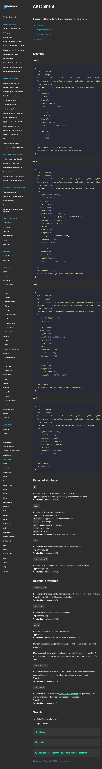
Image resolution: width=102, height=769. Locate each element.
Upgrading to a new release (12, 122)
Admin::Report (8, 442)
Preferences (7, 532)
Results (5, 549)
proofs (5, 413)
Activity (5, 433)
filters (7, 306)
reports (7, 310)
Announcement (8, 446)
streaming (8, 370)
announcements (8, 409)
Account (6, 429)
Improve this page (65, 761)
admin (5, 405)
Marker (5, 515)
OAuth (5, 240)
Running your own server (11, 71)
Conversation (7, 472)
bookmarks (9, 284)
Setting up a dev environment (13, 196)
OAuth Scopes (8, 256)
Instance (6, 506)
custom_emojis (10, 400)
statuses (6, 336)
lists (6, 362)
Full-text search (10, 100)
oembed (6, 418)
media (7, 340)
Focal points (89, 656)
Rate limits (6, 260)
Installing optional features (12, 96)
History (5, 498)
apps (5, 272)
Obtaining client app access (12, 167)
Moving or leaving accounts (12, 67)
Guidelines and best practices (13, 176)
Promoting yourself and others (13, 50)
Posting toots (7, 37)
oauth (7, 276)
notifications (7, 375)
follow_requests (10, 314)
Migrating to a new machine (12, 130)
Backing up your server (11, 126)
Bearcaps (6, 244)
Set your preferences (10, 54)
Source (5, 558)
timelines (6, 353)
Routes (5, 205)
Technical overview (9, 192)
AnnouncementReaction (11, 451)
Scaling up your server (10, 134)
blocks (7, 297)
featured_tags (10, 323)
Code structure (8, 200)
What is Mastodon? (9, 17)
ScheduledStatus (9, 554)
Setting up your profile (10, 33)
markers (8, 366)
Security (6, 231)
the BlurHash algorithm (69, 694)
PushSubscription (9, 537)
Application (7, 455)
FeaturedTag (7, 485)
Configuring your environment (13, 91)
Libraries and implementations (13, 180)
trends (7, 392)
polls (6, 345)
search (5, 383)
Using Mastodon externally (12, 63)
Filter (5, 494)
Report (5, 545)
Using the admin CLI (10, 117)
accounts (6, 280)
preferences (9, 327)
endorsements (10, 319)
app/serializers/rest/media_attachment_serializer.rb (61, 752)
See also (40, 39)
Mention (6, 519)
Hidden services (10, 104)
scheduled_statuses (12, 349)
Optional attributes (44, 34)
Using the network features (12, 41)
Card (5, 463)
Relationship (7, 541)
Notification (7, 524)
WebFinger (7, 227)
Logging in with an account (12, 172)
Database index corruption (14, 147)
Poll (4, 528)
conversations (10, 357)
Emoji (5, 476)
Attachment (7, 459)
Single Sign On (10, 109)
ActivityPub (7, 223)
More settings (8, 58)
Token (5, 571)
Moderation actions (9, 139)
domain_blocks (10, 302)
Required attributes (44, 30)
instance (6, 388)
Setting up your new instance (13, 113)
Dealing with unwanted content (13, 46)
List (4, 511)
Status (5, 562)
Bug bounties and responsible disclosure (13, 210)
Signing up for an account (11, 28)
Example (40, 25)
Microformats (8, 236)
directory (8, 396)
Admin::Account (8, 438)
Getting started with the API (12, 159)
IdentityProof (7, 502)
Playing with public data (11, 163)
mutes (7, 293)
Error (5, 481)
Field (5, 489)
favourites (8, 289)
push (6, 379)
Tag (4, 567)
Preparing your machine (11, 83)
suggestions (9, 332)
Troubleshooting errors (11, 143)
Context (6, 468)
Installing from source (10, 87)
